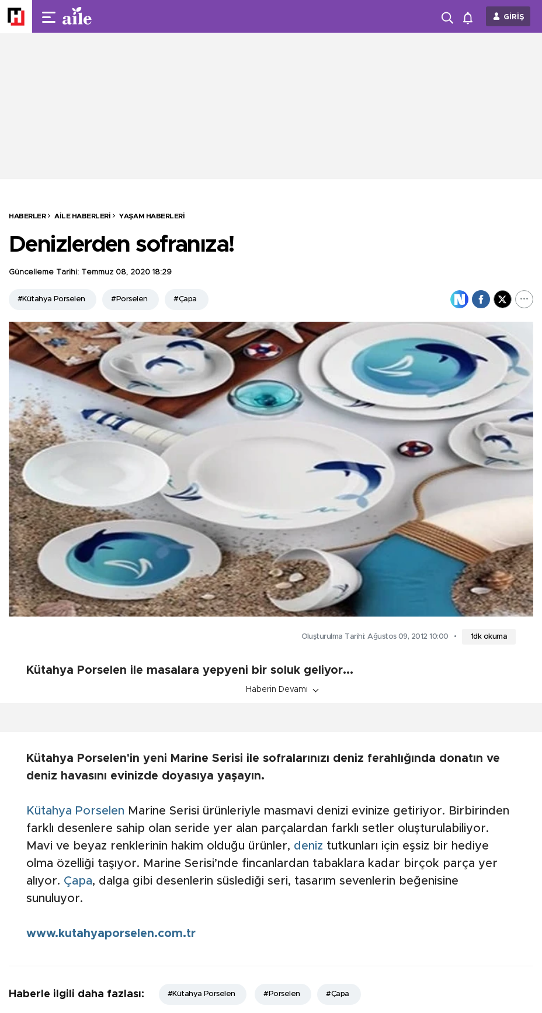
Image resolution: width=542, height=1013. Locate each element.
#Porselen (129, 299)
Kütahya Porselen (75, 811)
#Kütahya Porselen (51, 299)
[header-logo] (100, 16)
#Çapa (184, 299)
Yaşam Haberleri (152, 216)
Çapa (78, 881)
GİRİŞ (513, 17)
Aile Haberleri (82, 216)
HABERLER (27, 216)
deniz (308, 846)
